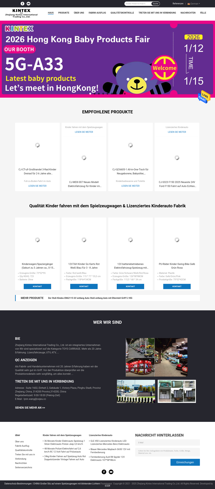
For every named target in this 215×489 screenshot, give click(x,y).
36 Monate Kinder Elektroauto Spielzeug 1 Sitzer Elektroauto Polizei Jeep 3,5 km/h (64, 442)
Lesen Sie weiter (37, 186)
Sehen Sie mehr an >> (30, 407)
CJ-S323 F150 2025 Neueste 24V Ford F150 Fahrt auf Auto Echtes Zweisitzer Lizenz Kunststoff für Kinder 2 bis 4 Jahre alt (177, 184)
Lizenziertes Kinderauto (177, 127)
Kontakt (37, 286)
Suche (155, 4)
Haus (51, 13)
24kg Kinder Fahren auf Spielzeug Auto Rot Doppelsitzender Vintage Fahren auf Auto (65, 458)
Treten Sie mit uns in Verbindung (157, 13)
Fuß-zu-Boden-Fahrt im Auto (37, 181)
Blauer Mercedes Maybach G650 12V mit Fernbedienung (110, 451)
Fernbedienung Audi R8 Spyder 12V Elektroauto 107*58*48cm (108, 458)
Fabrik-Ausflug (97, 13)
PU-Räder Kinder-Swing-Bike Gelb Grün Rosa (177, 266)
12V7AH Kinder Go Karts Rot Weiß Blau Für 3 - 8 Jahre (84, 266)
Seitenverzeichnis (23, 467)
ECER (107, 486)
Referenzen (178, 3)
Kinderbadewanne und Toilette (130, 181)
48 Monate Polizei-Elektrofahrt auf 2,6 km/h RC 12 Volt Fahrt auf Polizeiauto (62, 450)
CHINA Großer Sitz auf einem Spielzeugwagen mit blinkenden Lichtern (66, 483)
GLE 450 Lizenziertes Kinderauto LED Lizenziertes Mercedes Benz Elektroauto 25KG (110, 443)
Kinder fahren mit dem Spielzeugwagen (84, 127)
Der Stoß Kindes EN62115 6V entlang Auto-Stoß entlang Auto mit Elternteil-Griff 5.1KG (90, 298)
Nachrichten (188, 13)
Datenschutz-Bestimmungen (18, 483)
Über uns (79, 13)
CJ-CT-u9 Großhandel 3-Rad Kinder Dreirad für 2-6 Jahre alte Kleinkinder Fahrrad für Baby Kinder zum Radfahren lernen (37, 172)
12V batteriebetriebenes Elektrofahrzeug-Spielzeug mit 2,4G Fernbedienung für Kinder (130, 266)
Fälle (203, 13)
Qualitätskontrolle (122, 13)
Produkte (63, 13)
